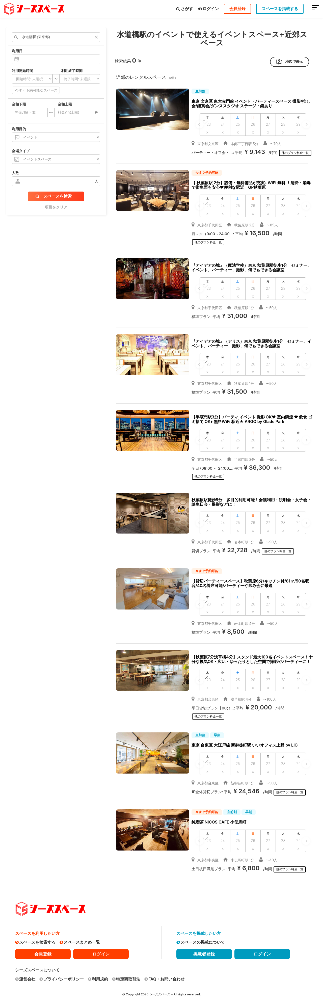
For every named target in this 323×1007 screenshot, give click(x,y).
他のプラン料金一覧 (296, 153)
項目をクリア (56, 207)
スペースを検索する (35, 940)
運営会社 (25, 976)
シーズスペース (159, 992)
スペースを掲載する (280, 8)
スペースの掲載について (200, 940)
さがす (184, 8)
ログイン (208, 8)
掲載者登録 (204, 952)
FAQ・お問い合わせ (164, 976)
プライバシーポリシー (61, 976)
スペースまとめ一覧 (80, 940)
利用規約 (98, 976)
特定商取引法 (126, 976)
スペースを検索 (54, 196)
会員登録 (237, 8)
